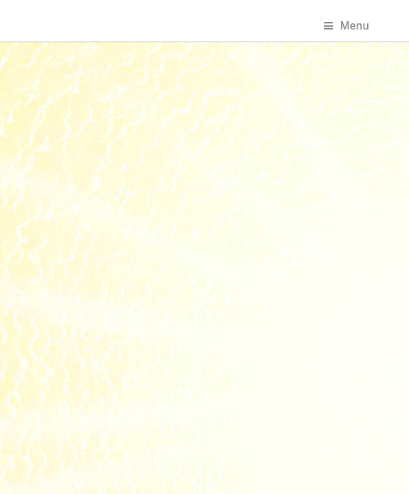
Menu (346, 26)
